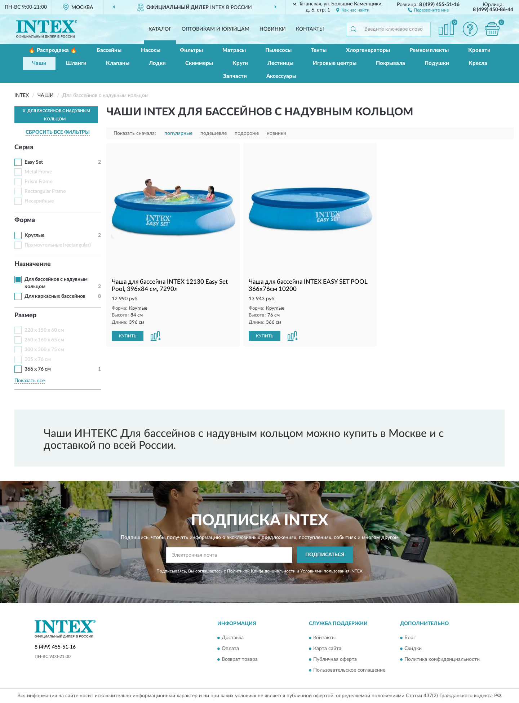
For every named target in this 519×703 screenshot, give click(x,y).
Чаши (39, 63)
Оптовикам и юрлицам (215, 29)
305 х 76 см (38, 359)
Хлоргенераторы (368, 50)
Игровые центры (334, 63)
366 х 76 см (38, 369)
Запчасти (235, 76)
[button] (428, 10)
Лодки (157, 63)
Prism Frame (38, 181)
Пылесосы (278, 50)
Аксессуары (281, 76)
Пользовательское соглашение (349, 670)
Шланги (76, 63)
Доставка (233, 637)
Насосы (150, 50)
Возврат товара (240, 659)
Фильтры (191, 50)
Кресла (478, 63)
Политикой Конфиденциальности (261, 571)
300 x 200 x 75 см (44, 349)
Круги (240, 63)
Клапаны (117, 63)
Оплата (230, 648)
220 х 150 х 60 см (44, 330)
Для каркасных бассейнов (55, 296)
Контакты (310, 29)
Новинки (273, 29)
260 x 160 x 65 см (44, 339)
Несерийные (39, 201)
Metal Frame (38, 171)
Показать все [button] (29, 380)
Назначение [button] (32, 264)
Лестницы (280, 63)
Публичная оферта (335, 659)
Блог (410, 637)
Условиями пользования (324, 571)
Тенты (319, 50)
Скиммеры (199, 63)
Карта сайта (327, 648)
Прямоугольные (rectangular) (58, 245)
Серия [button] (23, 147)
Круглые (34, 235)
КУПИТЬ (127, 336)
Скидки (413, 648)
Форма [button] (24, 220)
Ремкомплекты (429, 50)
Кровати (479, 50)
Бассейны (109, 50)
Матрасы (234, 50)
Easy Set (34, 162)
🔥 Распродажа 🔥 (52, 50)
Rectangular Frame (45, 191)
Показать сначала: (135, 133)
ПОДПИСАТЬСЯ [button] (325, 554)
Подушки (437, 63)
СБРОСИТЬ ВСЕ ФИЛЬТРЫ (58, 132)
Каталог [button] (160, 29)
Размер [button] (25, 315)
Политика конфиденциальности (442, 659)
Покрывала (390, 63)
